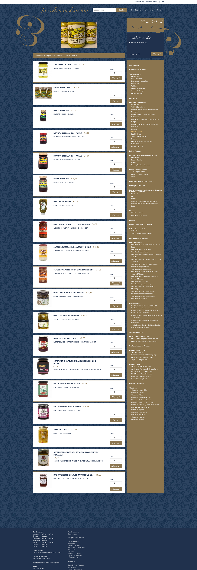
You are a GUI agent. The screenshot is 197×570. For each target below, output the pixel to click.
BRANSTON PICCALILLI (62, 88)
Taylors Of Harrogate (138, 91)
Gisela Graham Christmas (140, 313)
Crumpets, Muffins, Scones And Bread (144, 201)
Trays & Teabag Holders (139, 360)
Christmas (133, 388)
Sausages (134, 194)
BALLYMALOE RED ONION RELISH (67, 407)
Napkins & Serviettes (136, 383)
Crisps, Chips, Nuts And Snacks (140, 224)
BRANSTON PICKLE (61, 110)
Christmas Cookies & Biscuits (141, 400)
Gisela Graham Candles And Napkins (143, 308)
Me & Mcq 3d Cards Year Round (142, 371)
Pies (132, 196)
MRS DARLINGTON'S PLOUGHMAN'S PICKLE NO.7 (73, 475)
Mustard (134, 129)
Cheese (132, 211)
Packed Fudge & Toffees (139, 174)
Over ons (149, 10)
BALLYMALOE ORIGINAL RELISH (66, 384)
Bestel (157, 54)
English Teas (135, 76)
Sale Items (133, 98)
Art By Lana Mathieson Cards (141, 366)
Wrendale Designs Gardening (141, 284)
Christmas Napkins (137, 409)
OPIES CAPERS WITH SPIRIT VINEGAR (68, 293)
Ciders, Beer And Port (137, 229)
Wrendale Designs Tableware (141, 269)
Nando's (132, 220)
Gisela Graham (134, 303)
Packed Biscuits (136, 160)
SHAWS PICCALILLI (61, 429)
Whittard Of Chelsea (138, 88)
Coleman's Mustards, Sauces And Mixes (144, 124)
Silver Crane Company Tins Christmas (144, 341)
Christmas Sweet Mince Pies (140, 397)
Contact (160, 10)
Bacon (133, 199)
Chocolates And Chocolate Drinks (141, 181)
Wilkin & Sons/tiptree (138, 107)
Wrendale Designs (135, 242)
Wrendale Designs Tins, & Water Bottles (144, 264)
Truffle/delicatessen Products (139, 346)
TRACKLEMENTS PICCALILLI (65, 65)
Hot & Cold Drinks (137, 144)
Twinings (134, 86)
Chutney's (134, 126)
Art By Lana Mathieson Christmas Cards (144, 369)
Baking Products (135, 151)
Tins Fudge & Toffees (138, 171)
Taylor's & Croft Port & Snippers (141, 233)
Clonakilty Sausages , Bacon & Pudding (144, 203)
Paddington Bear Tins (137, 186)
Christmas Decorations (139, 412)
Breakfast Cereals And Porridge (141, 141)
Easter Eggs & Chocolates (138, 238)
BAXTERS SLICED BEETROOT (65, 338)
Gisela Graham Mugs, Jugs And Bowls (144, 305)
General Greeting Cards (139, 379)
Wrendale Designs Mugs (139, 252)
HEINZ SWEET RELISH (62, 202)
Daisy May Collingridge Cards (141, 376)
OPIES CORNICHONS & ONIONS (66, 315)
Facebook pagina (54, 562)
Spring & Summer (137, 352)
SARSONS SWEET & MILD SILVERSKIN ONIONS (72, 247)
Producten (136, 10)
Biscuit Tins (135, 157)
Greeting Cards (134, 364)
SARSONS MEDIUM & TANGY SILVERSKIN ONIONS (73, 270)
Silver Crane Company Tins (139, 336)
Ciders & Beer (136, 231)
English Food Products (54, 56)
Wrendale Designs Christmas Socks (143, 296)
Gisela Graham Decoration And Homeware (145, 310)
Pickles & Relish (136, 131)
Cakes (133, 162)
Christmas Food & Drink (139, 390)
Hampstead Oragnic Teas (139, 81)
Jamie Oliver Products (138, 136)
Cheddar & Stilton (137, 213)
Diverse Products (137, 146)
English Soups (136, 134)
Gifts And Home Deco (137, 350)
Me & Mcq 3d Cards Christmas (141, 374)
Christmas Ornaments (138, 414)
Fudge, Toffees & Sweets (138, 169)
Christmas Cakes (137, 395)
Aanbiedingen (134, 65)
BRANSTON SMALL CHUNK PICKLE (67, 133)
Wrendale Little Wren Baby (140, 281)
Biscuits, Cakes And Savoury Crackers (143, 155)
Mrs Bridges (135, 104)
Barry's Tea (135, 83)
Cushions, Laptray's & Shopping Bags (144, 355)
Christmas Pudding (137, 392)
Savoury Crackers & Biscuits (140, 165)
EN (163, 1)
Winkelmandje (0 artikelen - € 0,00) (146, 1)
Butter (133, 206)
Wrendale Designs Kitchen (140, 266)
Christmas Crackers (138, 417)
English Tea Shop (137, 93)
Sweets (133, 176)
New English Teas (137, 78)
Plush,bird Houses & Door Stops (142, 357)
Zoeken (122, 9)
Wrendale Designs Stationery (141, 249)
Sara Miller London (136, 332)
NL (159, 1)
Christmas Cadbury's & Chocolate (142, 402)
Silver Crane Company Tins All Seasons (144, 339)
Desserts (134, 139)
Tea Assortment (134, 74)
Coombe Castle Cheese (139, 215)
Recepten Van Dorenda (137, 70)
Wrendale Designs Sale (139, 298)
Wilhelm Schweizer (137, 419)
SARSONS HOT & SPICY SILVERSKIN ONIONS (71, 224)
